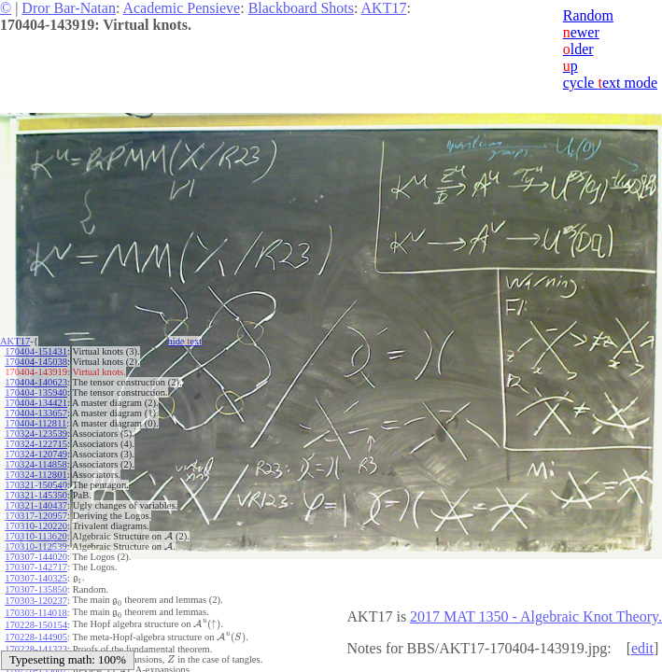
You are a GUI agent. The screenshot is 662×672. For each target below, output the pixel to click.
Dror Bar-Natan (68, 8)
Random (588, 15)
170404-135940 (36, 392)
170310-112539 (35, 546)
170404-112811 (35, 423)
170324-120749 (36, 454)
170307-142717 (36, 567)
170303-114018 (35, 608)
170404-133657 (36, 413)
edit (642, 648)
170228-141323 (36, 639)
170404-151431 (36, 351)
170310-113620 (35, 536)
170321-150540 (36, 485)
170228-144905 (36, 628)
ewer (581, 32)
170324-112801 (35, 474)
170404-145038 (36, 362)
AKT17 (384, 8)
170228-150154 (36, 618)
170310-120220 (36, 526)
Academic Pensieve (181, 8)
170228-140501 (36, 649)
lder (578, 49)
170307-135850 (36, 587)
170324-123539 (36, 433)
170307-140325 (36, 577)
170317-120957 (36, 516)
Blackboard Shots (301, 8)
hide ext (185, 341)
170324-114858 (35, 464)
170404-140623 (36, 382)
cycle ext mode (610, 83)
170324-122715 (36, 444)
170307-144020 (36, 557)
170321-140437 (36, 505)
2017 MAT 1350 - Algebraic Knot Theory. (536, 616)
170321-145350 (36, 495)
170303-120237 (36, 598)
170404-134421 (36, 403)
